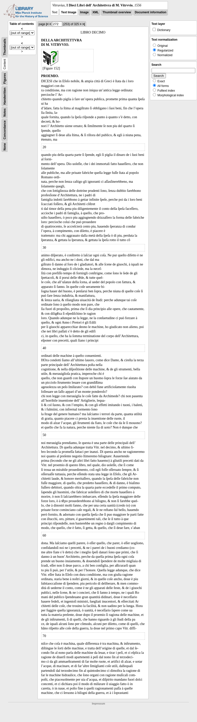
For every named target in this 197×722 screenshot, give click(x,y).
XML (96, 12)
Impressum (98, 703)
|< (47, 24)
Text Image (68, 12)
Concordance (4, 129)
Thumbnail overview (116, 12)
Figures (4, 78)
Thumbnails (4, 47)
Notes (4, 112)
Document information (150, 12)
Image (84, 12)
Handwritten (4, 96)
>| (83, 24)
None (4, 146)
